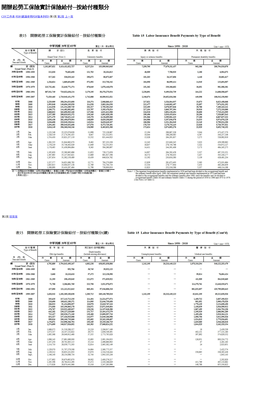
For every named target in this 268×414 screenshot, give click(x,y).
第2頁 (60, 16)
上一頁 (69, 16)
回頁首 (13, 216)
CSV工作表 (8, 16)
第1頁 (53, 16)
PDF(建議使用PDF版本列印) (32, 16)
